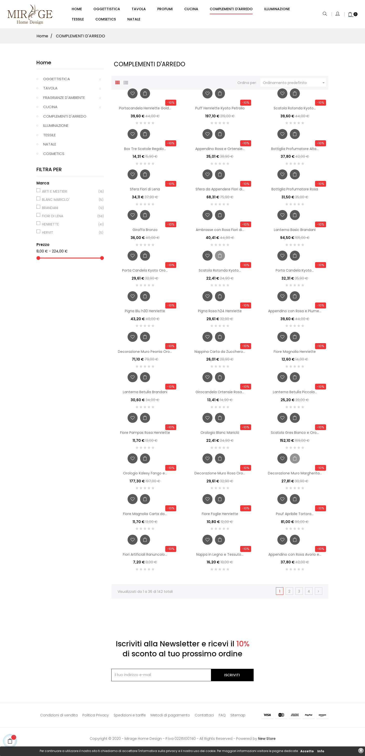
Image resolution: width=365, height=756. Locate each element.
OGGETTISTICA (56, 81)
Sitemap (237, 717)
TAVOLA (50, 90)
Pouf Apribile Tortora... (295, 516)
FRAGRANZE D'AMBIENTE (64, 99)
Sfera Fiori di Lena (145, 191)
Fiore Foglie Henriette (220, 516)
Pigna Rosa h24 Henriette (220, 313)
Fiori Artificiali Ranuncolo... (145, 556)
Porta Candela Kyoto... (295, 272)
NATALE (49, 146)
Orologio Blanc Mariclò (219, 434)
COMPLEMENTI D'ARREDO (64, 118)
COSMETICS (53, 155)
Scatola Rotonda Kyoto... (295, 110)
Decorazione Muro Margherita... (295, 475)
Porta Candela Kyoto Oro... (145, 272)
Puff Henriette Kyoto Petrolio (220, 110)
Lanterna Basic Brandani (295, 231)
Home (43, 64)
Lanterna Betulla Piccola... (295, 394)
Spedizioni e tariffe (130, 717)
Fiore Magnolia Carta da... (145, 516)
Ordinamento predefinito (294, 84)
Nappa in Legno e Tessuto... (219, 556)
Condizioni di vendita (59, 717)
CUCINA (50, 109)
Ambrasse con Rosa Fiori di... (220, 231)
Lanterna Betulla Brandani (145, 394)
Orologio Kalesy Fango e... (145, 475)
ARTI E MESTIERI (69, 193)
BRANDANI (69, 210)
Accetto (307, 751)
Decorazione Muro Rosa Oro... (219, 475)
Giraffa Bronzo (145, 231)
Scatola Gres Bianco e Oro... (295, 434)
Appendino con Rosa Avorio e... (294, 556)
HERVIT (69, 234)
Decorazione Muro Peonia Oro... (145, 353)
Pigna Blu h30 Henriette (145, 313)
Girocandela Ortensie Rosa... (219, 394)
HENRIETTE (69, 226)
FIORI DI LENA (69, 218)
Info (320, 751)
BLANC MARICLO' (69, 201)
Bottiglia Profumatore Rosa (294, 191)
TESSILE (49, 137)
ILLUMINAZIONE (55, 127)
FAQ (222, 717)
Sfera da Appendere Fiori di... (219, 191)
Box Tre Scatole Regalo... (145, 151)
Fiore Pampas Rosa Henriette (145, 434)
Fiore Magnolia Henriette (295, 353)
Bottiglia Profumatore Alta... (295, 151)
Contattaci (204, 717)
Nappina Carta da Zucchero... (219, 353)
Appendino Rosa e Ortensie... (220, 151)
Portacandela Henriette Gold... (145, 110)
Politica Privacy (95, 717)
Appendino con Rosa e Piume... (294, 313)
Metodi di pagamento (170, 717)
